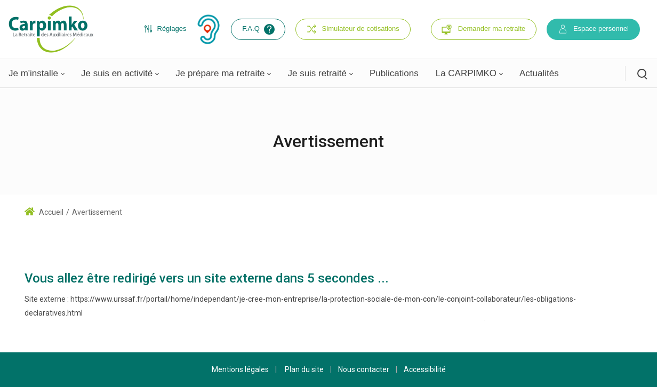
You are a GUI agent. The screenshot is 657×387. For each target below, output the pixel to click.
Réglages (165, 29)
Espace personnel (593, 29)
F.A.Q (259, 29)
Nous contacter (363, 369)
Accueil (44, 212)
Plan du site (304, 369)
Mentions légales (240, 369)
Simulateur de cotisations (353, 29)
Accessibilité (425, 369)
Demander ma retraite (491, 29)
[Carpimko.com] (50, 29)
